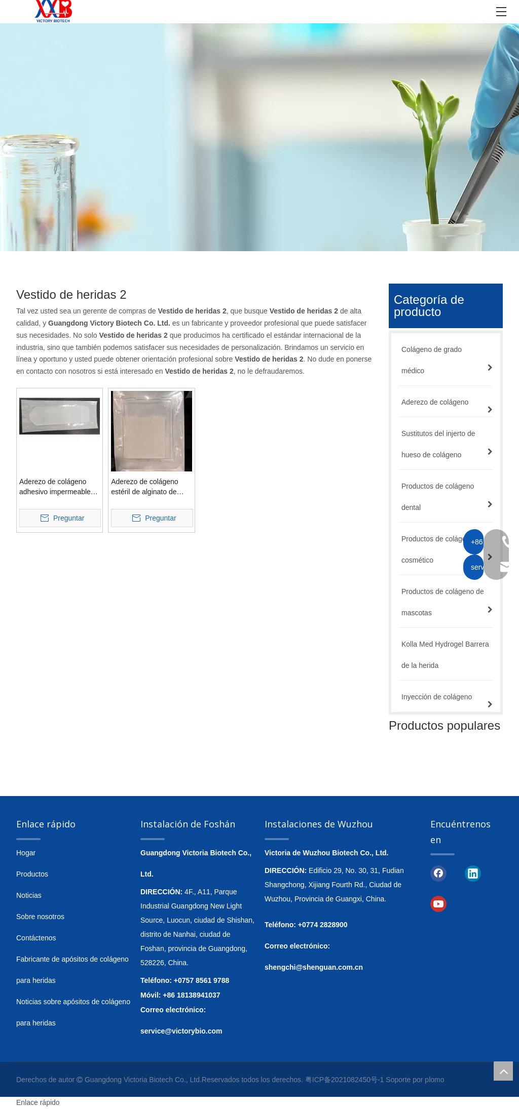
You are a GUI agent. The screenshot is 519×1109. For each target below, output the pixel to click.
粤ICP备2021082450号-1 (344, 1080)
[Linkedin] (473, 872)
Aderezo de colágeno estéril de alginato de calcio (144, 487)
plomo (434, 1080)
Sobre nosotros (40, 917)
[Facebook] (438, 872)
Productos (32, 874)
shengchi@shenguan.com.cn (314, 967)
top (503, 1071)
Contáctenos (36, 938)
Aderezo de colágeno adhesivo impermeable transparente (55, 487)
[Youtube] (438, 903)
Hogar (25, 853)
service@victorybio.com (181, 1031)
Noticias (29, 895)
